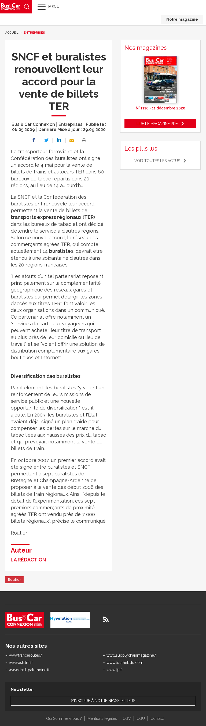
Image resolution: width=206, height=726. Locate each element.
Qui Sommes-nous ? (64, 718)
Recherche (27, 7)
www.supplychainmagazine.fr (131, 655)
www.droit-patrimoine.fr (29, 670)
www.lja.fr (114, 670)
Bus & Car (10, 6)
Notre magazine (182, 19)
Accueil (11, 32)
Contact (157, 718)
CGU (141, 718)
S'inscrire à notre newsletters (103, 701)
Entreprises (34, 32)
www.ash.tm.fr (21, 662)
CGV (127, 718)
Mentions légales (102, 718)
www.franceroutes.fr (26, 655)
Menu (54, 7)
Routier (14, 580)
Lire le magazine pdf (157, 124)
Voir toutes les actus (157, 161)
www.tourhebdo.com (124, 662)
